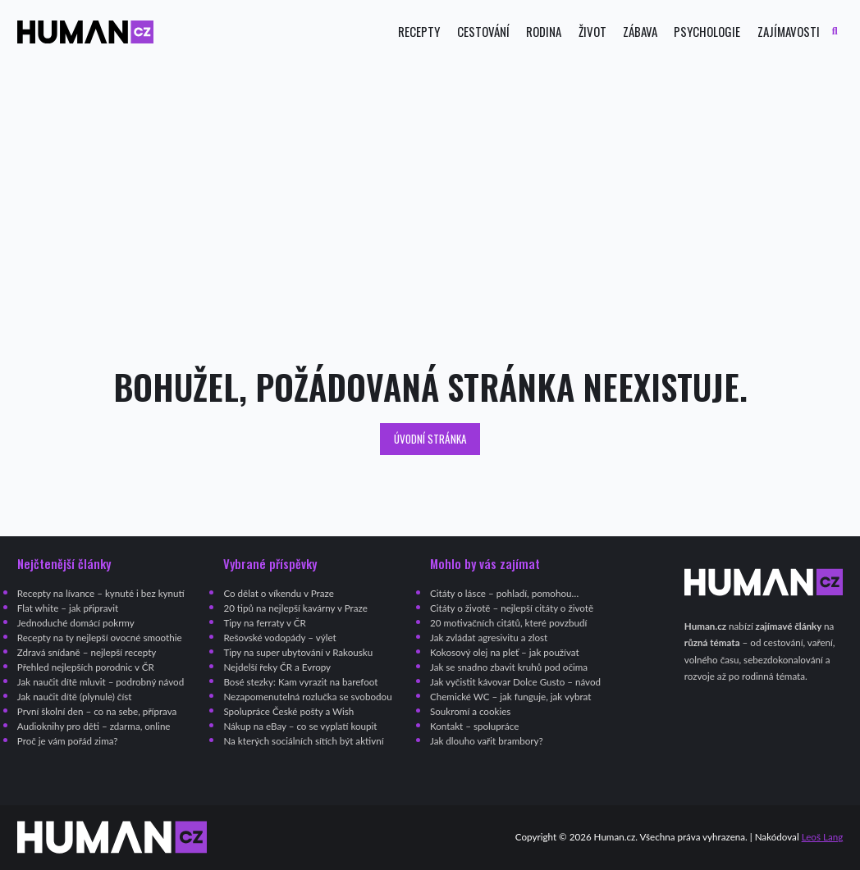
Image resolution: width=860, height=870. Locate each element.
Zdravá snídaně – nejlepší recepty (87, 652)
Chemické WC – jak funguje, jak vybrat (510, 696)
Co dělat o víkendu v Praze (278, 593)
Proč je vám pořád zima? (67, 741)
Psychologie (707, 31)
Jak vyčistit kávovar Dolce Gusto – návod (515, 681)
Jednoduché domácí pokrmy (76, 622)
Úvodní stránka (430, 438)
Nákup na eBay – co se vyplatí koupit (300, 726)
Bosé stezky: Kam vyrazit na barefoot (300, 681)
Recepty (419, 31)
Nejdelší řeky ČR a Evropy (277, 667)
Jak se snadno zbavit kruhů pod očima (509, 667)
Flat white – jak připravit (67, 608)
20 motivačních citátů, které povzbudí (508, 622)
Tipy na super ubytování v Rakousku (298, 652)
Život (592, 31)
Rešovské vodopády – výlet (279, 637)
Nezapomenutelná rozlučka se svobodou (307, 696)
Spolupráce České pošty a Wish (288, 711)
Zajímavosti (788, 31)
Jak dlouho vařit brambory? (486, 741)
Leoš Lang (823, 836)
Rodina (543, 31)
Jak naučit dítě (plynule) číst (74, 696)
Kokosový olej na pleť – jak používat (504, 652)
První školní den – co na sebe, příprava (97, 711)
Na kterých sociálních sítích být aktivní (303, 741)
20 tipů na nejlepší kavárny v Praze (295, 608)
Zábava (640, 31)
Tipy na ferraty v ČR (264, 622)
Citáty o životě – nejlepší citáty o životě (511, 608)
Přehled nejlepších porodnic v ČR (85, 667)
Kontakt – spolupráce (474, 726)
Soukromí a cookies (470, 711)
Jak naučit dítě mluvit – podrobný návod (100, 681)
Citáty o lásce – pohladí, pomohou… (504, 593)
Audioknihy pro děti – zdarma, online (94, 726)
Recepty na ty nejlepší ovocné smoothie (99, 637)
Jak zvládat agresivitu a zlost (488, 637)
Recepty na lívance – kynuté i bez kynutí (101, 593)
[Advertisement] (430, 206)
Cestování (483, 31)
